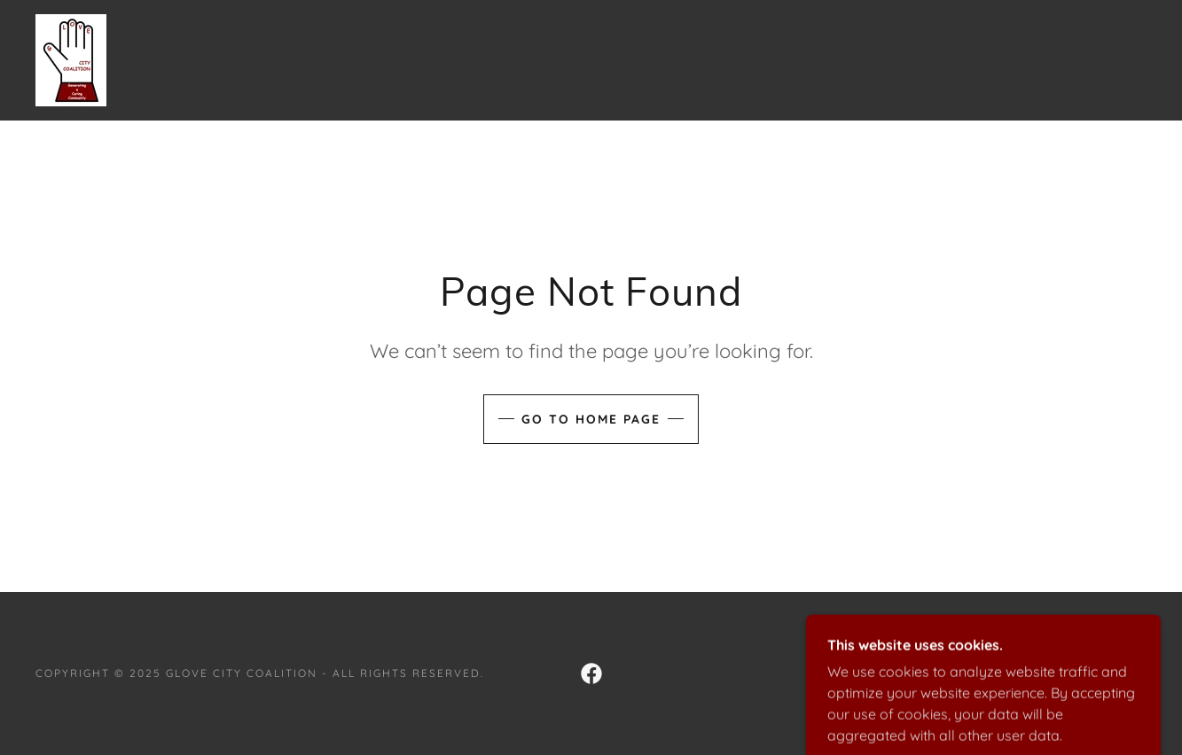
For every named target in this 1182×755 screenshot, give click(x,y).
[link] (70, 58)
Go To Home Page (591, 419)
